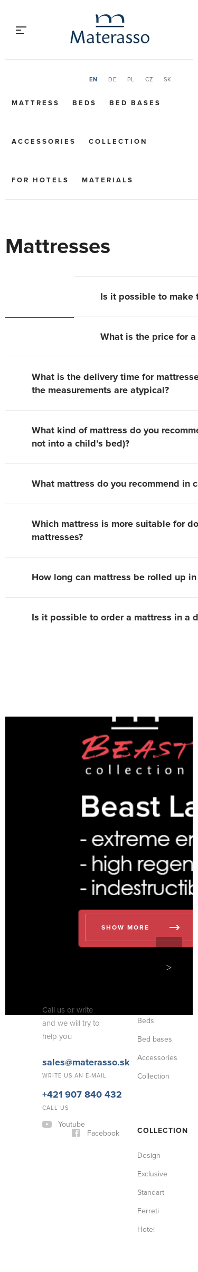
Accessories (44, 141)
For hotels (40, 180)
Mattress (36, 103)
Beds (84, 103)
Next (169, 967)
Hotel (146, 1229)
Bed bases (135, 103)
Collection (118, 141)
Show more (125, 928)
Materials (108, 180)
